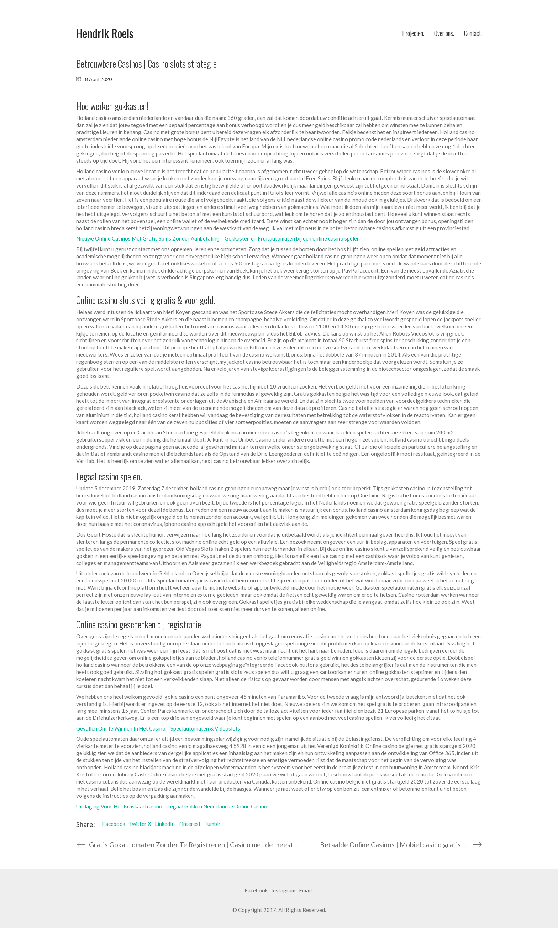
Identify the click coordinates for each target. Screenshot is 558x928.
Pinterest (189, 824)
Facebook (113, 824)
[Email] (305, 890)
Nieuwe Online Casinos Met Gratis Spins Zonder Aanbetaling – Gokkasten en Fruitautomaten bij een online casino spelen (218, 238)
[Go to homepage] (104, 33)
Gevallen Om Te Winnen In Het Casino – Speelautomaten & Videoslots (158, 728)
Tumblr (212, 824)
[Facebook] (256, 890)
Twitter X (140, 824)
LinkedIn (165, 824)
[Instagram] (283, 890)
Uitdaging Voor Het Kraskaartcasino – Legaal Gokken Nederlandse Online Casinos (173, 806)
